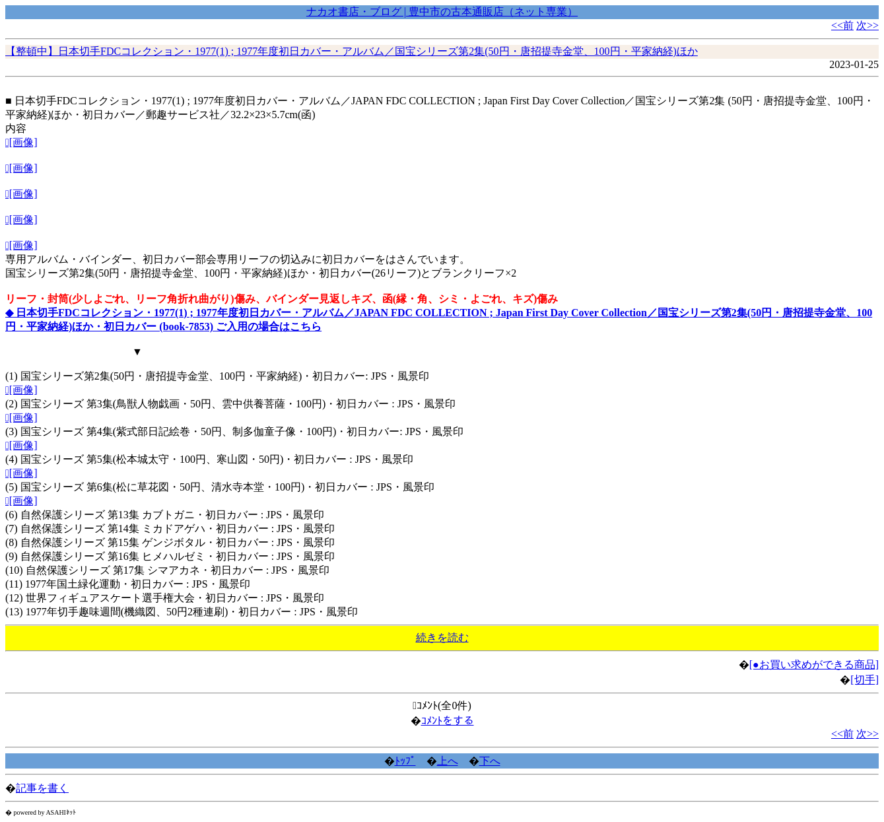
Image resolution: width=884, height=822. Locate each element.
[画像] (21, 142)
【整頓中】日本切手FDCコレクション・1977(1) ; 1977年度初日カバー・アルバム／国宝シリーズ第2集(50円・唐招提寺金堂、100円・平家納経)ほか (351, 51)
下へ (489, 761)
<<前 (842, 25)
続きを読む (442, 637)
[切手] (864, 679)
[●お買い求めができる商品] (814, 664)
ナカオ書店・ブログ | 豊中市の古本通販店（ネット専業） (442, 11)
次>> (867, 25)
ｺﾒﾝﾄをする (447, 720)
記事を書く (42, 788)
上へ (447, 761)
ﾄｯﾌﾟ (405, 761)
